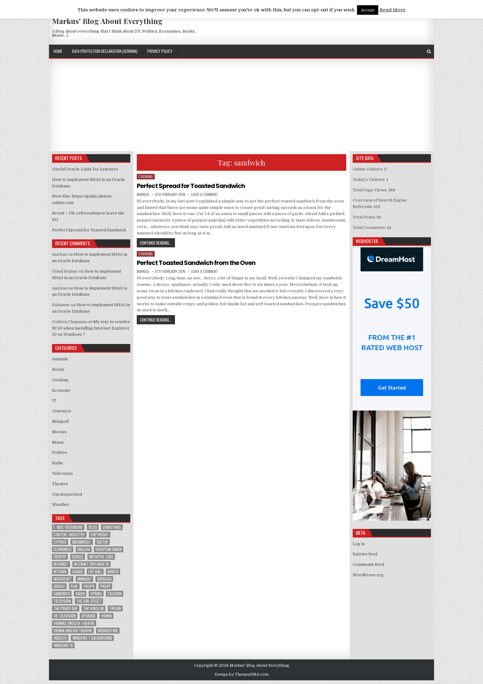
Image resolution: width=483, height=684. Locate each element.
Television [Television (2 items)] (62, 601)
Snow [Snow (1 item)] (80, 594)
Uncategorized (67, 494)
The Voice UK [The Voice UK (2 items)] (93, 608)
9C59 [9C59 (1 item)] (92, 527)
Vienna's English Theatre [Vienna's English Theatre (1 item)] (74, 623)
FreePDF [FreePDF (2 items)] (60, 557)
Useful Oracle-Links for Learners (85, 169)
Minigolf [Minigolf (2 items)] (84, 579)
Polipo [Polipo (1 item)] (89, 586)
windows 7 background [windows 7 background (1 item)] (92, 638)
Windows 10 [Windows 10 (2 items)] (63, 645)
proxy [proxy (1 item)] (105, 586)
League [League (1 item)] (77, 571)
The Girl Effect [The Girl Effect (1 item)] (88, 601)
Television (62, 473)
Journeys (61, 411)
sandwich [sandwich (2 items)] (62, 594)
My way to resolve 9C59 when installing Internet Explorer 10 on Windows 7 (91, 328)
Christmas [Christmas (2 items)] (112, 527)
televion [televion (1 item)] (115, 594)
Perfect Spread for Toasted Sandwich (191, 186)
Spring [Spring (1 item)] (96, 594)
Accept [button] (368, 10)
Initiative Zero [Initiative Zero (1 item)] (101, 557)
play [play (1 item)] (74, 586)
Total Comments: (370, 227)
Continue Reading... (157, 242)
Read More (393, 10)
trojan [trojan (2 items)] (115, 608)
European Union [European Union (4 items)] (108, 549)
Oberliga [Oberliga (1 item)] (104, 579)
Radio (57, 463)
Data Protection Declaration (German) (104, 51)
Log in (359, 544)
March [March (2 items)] (113, 571)
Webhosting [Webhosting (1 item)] (108, 631)
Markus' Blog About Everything (107, 21)
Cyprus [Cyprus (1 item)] (60, 542)
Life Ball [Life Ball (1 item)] (95, 571)
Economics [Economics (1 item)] (63, 549)
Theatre (60, 484)
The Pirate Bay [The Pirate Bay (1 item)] (66, 608)
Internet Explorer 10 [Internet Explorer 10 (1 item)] (91, 564)
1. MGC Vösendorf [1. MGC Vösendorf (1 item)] (68, 527)
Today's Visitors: (369, 179)
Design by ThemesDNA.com (242, 674)
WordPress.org (368, 575)
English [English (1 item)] (83, 549)
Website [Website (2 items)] (60, 638)
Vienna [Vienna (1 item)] (106, 616)
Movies (59, 432)
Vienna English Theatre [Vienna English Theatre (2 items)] (73, 631)
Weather (60, 504)
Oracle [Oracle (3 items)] (59, 586)
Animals (60, 359)
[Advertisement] (241, 105)
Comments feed (368, 564)
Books (58, 369)
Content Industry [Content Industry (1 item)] (69, 535)
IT (54, 400)
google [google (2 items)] (77, 557)
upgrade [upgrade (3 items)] (88, 616)
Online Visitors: (368, 169)
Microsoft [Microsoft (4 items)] (63, 579)
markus (143, 194)
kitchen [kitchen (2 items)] (60, 571)
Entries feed (365, 554)
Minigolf (60, 421)
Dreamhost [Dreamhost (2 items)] (81, 542)
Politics (59, 452)
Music (58, 442)
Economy (61, 390)
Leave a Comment (204, 194)
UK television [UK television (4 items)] (65, 616)
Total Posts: (364, 217)
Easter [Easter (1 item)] (102, 542)
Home (58, 51)
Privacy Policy (159, 51)
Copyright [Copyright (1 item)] (100, 535)
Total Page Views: (370, 190)
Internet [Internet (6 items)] (61, 564)
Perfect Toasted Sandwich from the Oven (196, 262)
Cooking (145, 176)
